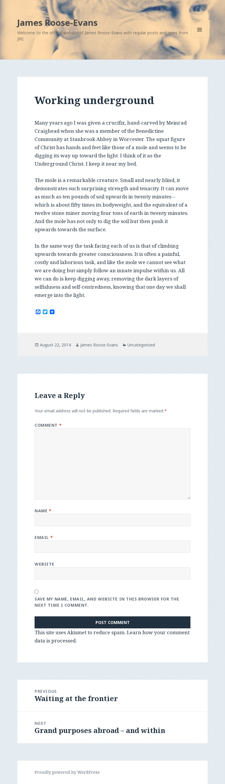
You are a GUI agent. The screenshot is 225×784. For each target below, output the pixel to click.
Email (44, 537)
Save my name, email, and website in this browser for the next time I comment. (107, 602)
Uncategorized (141, 345)
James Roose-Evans (57, 22)
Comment (48, 425)
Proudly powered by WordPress (67, 772)
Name (43, 510)
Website (44, 564)
